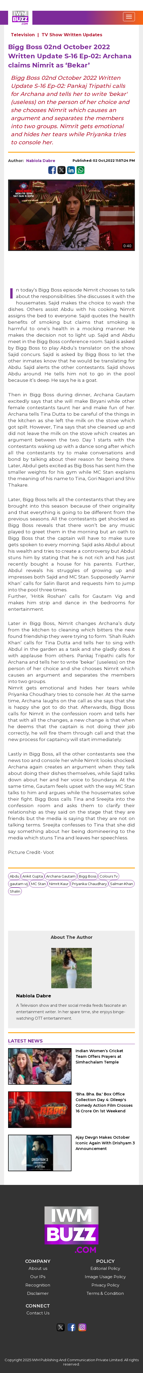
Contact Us (37, 1313)
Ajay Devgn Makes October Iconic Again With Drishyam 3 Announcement (105, 1143)
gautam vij (19, 884)
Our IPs (37, 1276)
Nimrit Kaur (59, 884)
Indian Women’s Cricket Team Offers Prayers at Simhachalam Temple (99, 1056)
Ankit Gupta (32, 876)
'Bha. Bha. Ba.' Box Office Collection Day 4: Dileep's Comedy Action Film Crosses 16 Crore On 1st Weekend (104, 1102)
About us (38, 1268)
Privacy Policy (105, 1285)
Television (23, 34)
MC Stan (38, 884)
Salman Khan (121, 884)
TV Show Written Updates (72, 34)
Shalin (15, 891)
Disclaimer (38, 1293)
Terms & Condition (105, 1293)
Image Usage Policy (105, 1276)
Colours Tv (109, 876)
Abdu (14, 876)
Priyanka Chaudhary (89, 884)
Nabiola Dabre (40, 160)
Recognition (37, 1285)
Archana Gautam (61, 876)
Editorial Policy (105, 1268)
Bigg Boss (87, 876)
